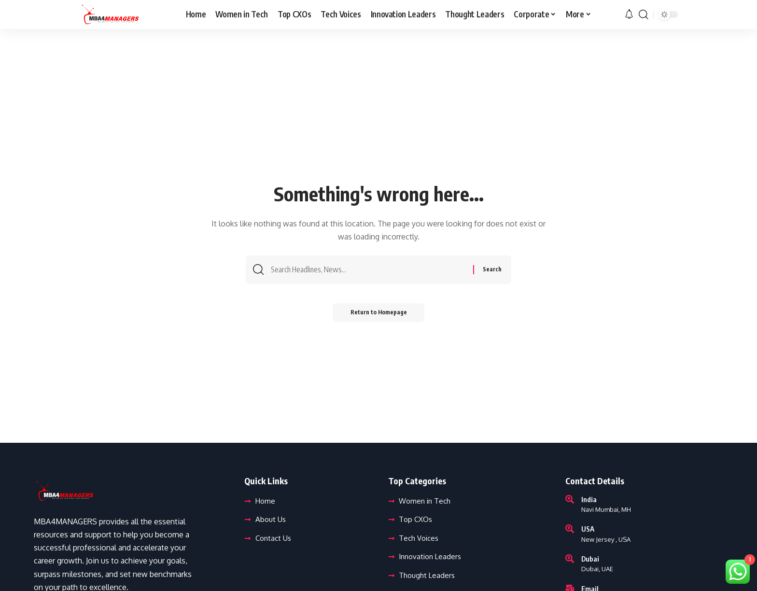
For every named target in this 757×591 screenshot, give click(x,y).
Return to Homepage (378, 314)
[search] (643, 14)
